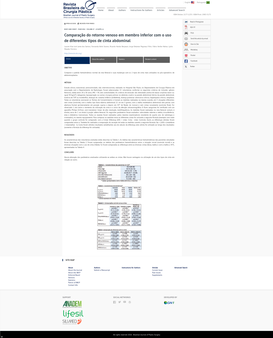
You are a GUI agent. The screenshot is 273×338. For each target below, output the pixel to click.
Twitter (189, 66)
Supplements (157, 275)
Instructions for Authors (141, 10)
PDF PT (189, 27)
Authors (122, 10)
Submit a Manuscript (102, 270)
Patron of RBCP (74, 282)
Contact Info (73, 285)
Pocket (189, 55)
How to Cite (191, 44)
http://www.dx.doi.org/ (73, 53)
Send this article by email (196, 38)
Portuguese (203, 2)
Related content (150, 59)
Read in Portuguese (194, 22)
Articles (160, 10)
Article (68, 59)
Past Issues (156, 272)
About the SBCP (74, 272)
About (111, 10)
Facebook (190, 61)
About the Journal (75, 270)
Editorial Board (74, 275)
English (189, 2)
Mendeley (191, 50)
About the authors (98, 59)
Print (189, 33)
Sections (71, 277)
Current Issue (157, 270)
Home (100, 10)
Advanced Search (177, 10)
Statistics (122, 59)
